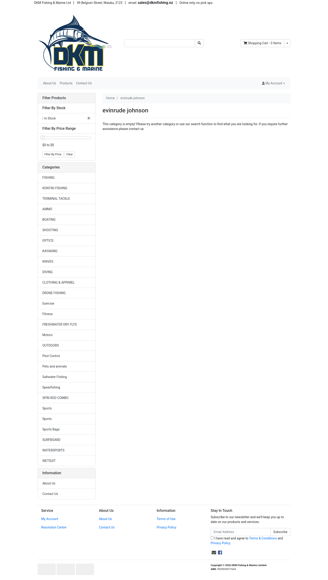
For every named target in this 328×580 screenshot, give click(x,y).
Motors (47, 335)
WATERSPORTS (53, 450)
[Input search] (159, 43)
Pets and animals (54, 366)
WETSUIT (49, 461)
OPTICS (47, 240)
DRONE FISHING (54, 293)
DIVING (47, 272)
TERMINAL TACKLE (56, 198)
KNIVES (47, 261)
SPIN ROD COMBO (55, 398)
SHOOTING (50, 230)
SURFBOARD (51, 440)
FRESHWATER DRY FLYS (59, 324)
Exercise (48, 303)
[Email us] (214, 552)
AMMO (47, 209)
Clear (69, 154)
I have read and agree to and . (247, 540)
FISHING (48, 177)
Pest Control (51, 356)
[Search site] (199, 43)
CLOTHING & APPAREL (58, 282)
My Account (49, 519)
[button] (273, 83)
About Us (49, 83)
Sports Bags (51, 429)
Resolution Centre (53, 527)
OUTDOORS (50, 345)
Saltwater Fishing (54, 377)
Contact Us (84, 83)
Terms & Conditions (263, 538)
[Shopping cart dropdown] (287, 43)
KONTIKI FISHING (54, 188)
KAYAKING (49, 251)
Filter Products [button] (54, 98)
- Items (262, 43)
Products (66, 83)
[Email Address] (241, 532)
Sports (47, 408)
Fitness (47, 314)
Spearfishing (51, 387)
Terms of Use (166, 519)
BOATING (49, 219)
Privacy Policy (166, 527)
